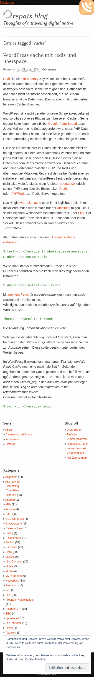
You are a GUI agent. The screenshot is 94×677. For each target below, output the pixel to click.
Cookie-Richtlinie (35, 659)
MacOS (10, 556)
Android (10, 499)
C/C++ (9, 514)
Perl (7, 590)
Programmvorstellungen (19, 599)
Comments (49, 69)
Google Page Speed (62, 123)
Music (9, 571)
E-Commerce (13, 538)
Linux (8, 552)
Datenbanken (13, 528)
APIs (8, 504)
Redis (7, 79)
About (8, 429)
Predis (63, 188)
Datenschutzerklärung (18, 434)
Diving (9, 533)
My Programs (13, 575)
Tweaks (10, 632)
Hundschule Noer (77, 443)
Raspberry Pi (13, 608)
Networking (12, 580)
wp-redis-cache (30, 203)
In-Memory (30, 79)
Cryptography (13, 523)
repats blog (29, 16)
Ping (81, 213)
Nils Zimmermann (77, 457)
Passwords (12, 585)
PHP (8, 595)
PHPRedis (18, 193)
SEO (8, 613)
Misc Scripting (14, 561)
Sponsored (12, 618)
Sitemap (10, 444)
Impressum (12, 439)
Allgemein (11, 477)
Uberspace (67, 183)
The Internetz (13, 623)
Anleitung (63, 208)
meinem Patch (18, 294)
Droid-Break (74, 429)
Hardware (11, 547)
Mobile (9, 566)
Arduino (10, 509)
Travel (9, 628)
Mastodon (7, 2)
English (9, 542)
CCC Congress (14, 518)
